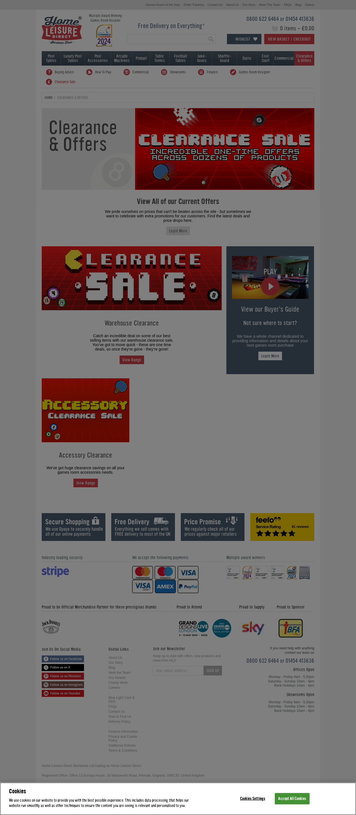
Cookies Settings (252, 798)
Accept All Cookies (292, 798)
